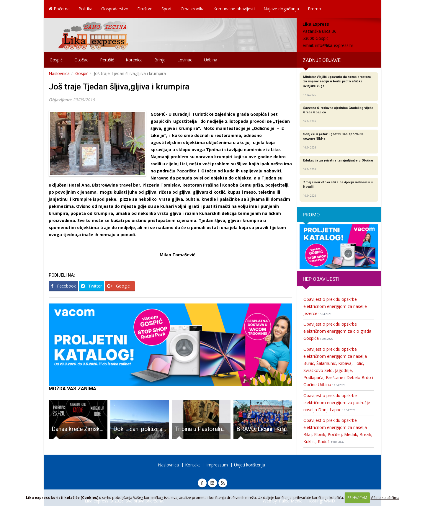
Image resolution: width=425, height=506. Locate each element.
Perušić (107, 60)
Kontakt (192, 465)
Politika (85, 9)
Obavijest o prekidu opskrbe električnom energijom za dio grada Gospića (337, 331)
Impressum (217, 465)
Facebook (63, 286)
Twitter (91, 286)
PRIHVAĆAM (357, 497)
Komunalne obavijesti (234, 9)
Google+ (120, 286)
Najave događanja (281, 9)
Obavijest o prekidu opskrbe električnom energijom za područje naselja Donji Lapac (336, 402)
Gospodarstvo (114, 9)
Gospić (56, 60)
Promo (314, 9)
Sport (166, 9)
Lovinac (184, 60)
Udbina (210, 60)
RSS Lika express (222, 483)
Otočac (81, 60)
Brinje (160, 60)
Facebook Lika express (202, 483)
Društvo (145, 9)
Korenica (134, 60)
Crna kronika (193, 9)
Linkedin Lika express (212, 483)
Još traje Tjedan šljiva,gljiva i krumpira (119, 87)
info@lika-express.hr (334, 45)
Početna (59, 9)
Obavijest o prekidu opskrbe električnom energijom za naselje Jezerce (335, 306)
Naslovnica (59, 73)
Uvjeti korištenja (249, 465)
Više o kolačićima (385, 497)
